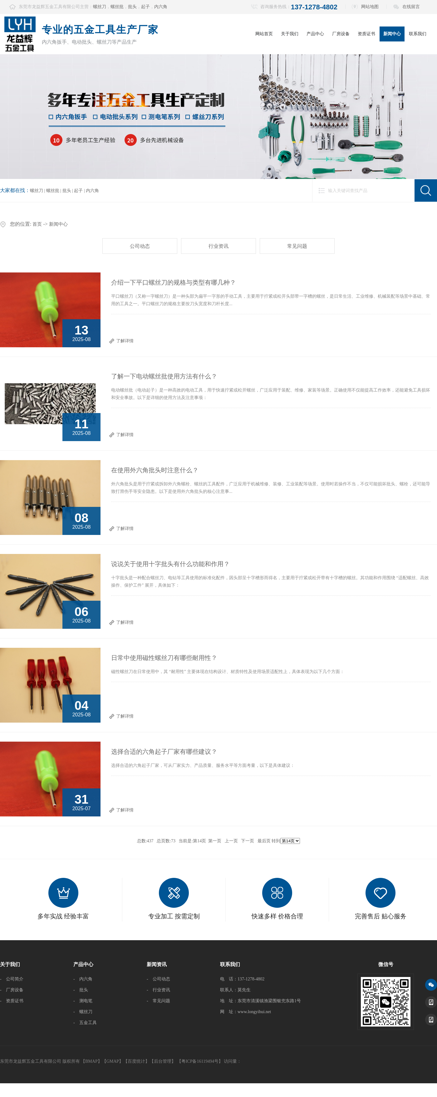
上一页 (231, 841)
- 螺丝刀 (82, 1011)
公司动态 (140, 246)
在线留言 (411, 6)
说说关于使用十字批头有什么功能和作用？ (170, 564)
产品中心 (315, 33)
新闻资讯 (157, 964)
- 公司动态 (158, 979)
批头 (132, 6)
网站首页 (264, 33)
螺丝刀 (99, 6)
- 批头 (80, 990)
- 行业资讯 (158, 990)
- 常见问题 (158, 1000)
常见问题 (297, 246)
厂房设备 (341, 33)
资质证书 (366, 33)
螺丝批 (117, 6)
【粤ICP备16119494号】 (200, 1061)
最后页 (264, 841)
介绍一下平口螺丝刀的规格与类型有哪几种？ (173, 282)
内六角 (160, 6)
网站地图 (370, 6)
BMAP (91, 1061)
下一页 (247, 841)
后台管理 (162, 1061)
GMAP (112, 1061)
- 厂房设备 (11, 990)
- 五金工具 (85, 1022)
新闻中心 (392, 33)
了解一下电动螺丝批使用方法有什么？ (164, 376)
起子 (145, 6)
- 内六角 (82, 979)
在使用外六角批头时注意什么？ (155, 470)
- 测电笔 (82, 1000)
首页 (37, 224)
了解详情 (125, 341)
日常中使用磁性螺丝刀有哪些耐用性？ (164, 657)
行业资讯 (218, 246)
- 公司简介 (11, 979)
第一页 (214, 841)
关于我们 (289, 33)
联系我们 (417, 33)
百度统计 (136, 1061)
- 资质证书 (11, 1000)
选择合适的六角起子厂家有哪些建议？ (164, 751)
